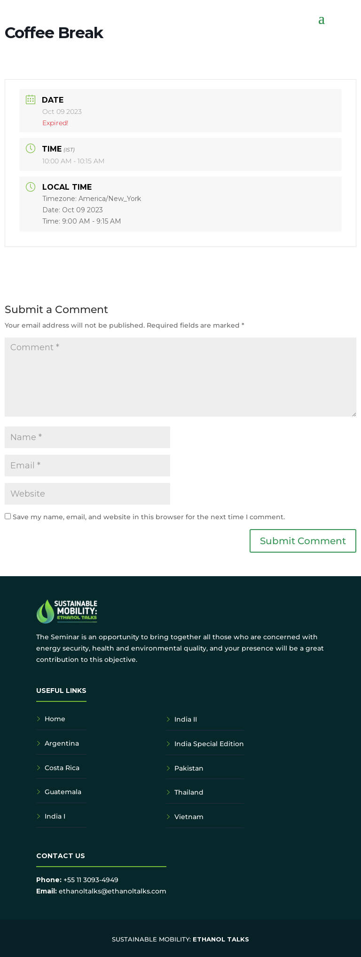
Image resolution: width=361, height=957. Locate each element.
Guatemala (63, 792)
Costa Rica (62, 768)
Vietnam (189, 816)
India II (185, 719)
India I (55, 816)
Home (55, 719)
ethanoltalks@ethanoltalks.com (112, 891)
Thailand (189, 792)
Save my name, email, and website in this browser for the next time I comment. (149, 517)
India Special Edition (209, 744)
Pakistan (189, 768)
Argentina (62, 743)
